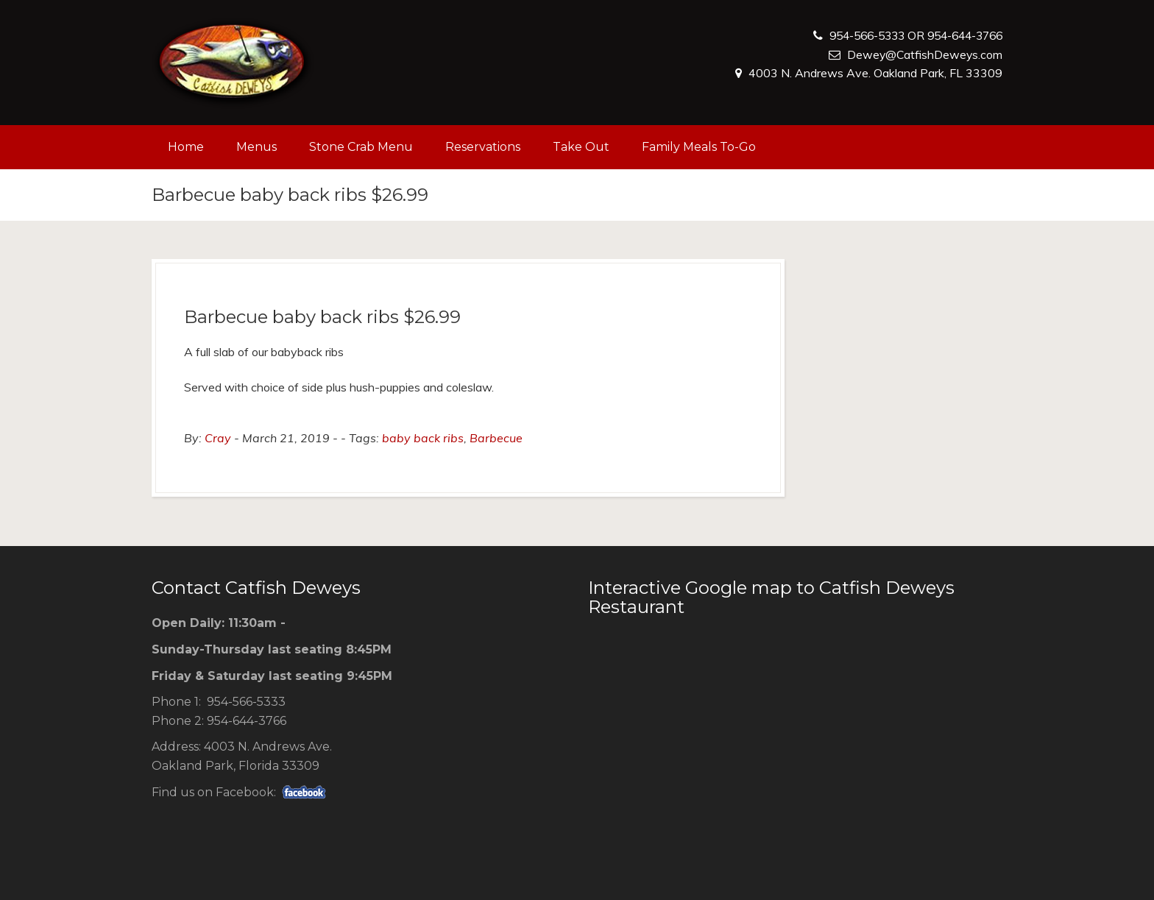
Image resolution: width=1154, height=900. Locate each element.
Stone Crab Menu (361, 147)
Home (186, 147)
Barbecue (496, 437)
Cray (218, 437)
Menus (256, 147)
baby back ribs (423, 437)
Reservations (482, 147)
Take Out (581, 147)
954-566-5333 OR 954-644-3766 (907, 35)
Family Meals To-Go (699, 147)
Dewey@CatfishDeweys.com (923, 54)
